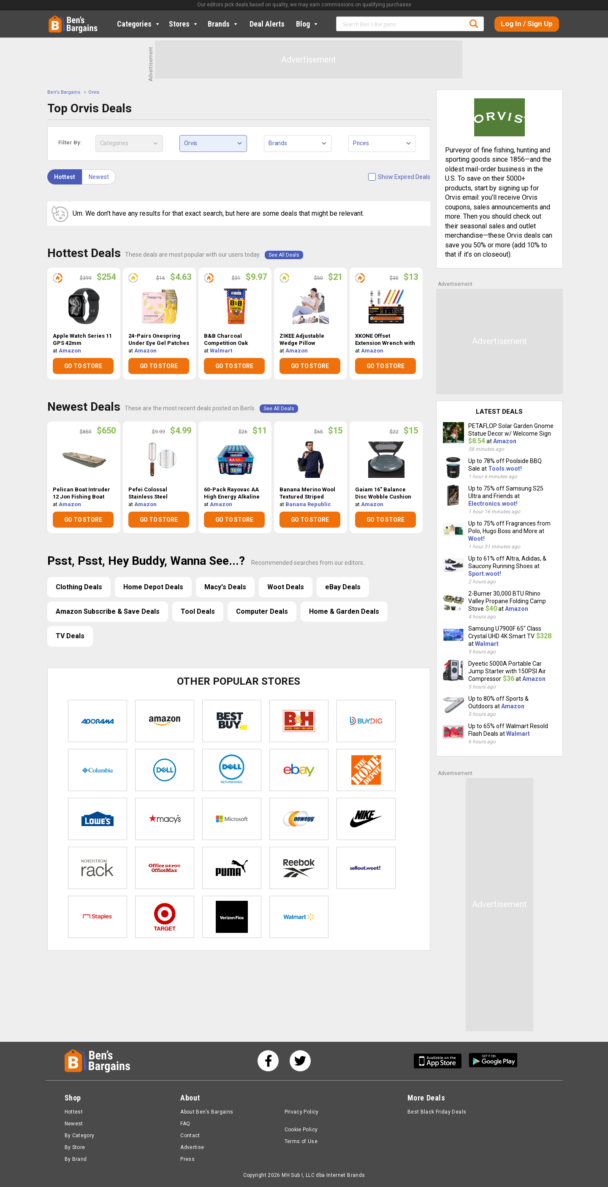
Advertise (192, 1147)
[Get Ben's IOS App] (441, 1061)
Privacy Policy (302, 1112)
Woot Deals (285, 587)
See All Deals (284, 255)
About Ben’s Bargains (206, 1112)
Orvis (93, 92)
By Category (80, 1135)
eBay (298, 770)
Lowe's (97, 819)
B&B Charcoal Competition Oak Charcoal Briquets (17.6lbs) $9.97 (228, 340)
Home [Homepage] (55, 19)
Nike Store (366, 819)
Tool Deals (198, 611)
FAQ (185, 1124)
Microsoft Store (231, 819)
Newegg (298, 819)
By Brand (76, 1159)
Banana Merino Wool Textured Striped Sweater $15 (307, 493)
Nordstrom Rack (97, 868)
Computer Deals (262, 611)
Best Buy (231, 721)
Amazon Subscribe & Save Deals (108, 611)
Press (187, 1159)
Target (164, 917)
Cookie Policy (301, 1130)
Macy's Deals (225, 587)
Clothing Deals (79, 587)
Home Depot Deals (153, 587)
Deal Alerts (267, 24)
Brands (223, 24)
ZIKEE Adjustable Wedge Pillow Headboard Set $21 (305, 340)
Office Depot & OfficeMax (164, 868)
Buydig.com (366, 721)
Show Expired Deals (404, 176)
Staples (97, 917)
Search (474, 23)
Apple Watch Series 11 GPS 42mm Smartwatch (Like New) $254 (83, 340)
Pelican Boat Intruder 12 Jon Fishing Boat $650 (81, 493)
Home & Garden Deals (344, 611)
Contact (190, 1135)
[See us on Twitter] (300, 1060)
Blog (307, 24)
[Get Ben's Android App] (493, 1061)
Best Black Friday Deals (437, 1112)
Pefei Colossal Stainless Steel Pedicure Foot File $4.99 (152, 493)
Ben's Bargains (63, 92)
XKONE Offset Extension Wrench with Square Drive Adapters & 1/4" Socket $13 (385, 340)
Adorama (97, 721)
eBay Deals (343, 587)
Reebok (298, 868)
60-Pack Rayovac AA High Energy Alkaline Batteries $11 (232, 493)
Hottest (64, 176)
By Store (75, 1147)
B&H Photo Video (298, 721)
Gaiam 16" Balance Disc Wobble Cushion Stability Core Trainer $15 (384, 493)
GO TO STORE (83, 366)
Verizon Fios (231, 917)
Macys (164, 819)
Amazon (70, 350)
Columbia (97, 770)
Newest (99, 176)
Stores (184, 24)
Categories (139, 24)
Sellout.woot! (366, 868)
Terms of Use (301, 1141)
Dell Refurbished (231, 770)
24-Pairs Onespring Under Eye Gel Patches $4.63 (158, 340)
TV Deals (70, 636)
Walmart (221, 350)
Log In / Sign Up (527, 23)
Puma (231, 868)
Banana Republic (308, 504)
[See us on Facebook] (268, 1060)
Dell (164, 770)
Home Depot (366, 770)
